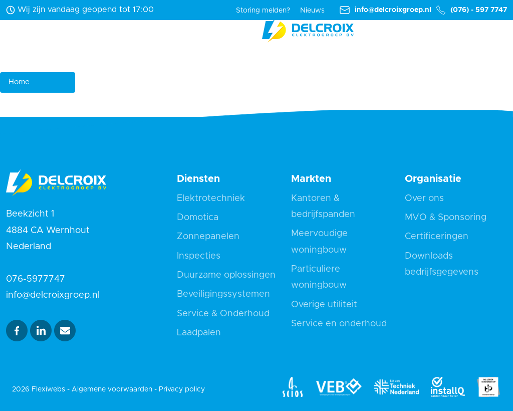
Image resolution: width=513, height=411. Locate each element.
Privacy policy (182, 389)
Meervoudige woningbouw (319, 241)
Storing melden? (263, 10)
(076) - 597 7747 (471, 10)
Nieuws (312, 10)
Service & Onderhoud (223, 313)
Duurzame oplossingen (226, 275)
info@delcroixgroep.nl (385, 10)
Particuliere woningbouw (319, 277)
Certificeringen (436, 236)
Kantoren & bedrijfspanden (323, 206)
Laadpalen (199, 332)
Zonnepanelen (208, 236)
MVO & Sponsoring (445, 217)
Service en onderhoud (339, 323)
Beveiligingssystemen (223, 294)
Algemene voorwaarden (112, 389)
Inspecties (198, 256)
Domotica (197, 217)
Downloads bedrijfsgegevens (441, 264)
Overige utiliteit (324, 304)
